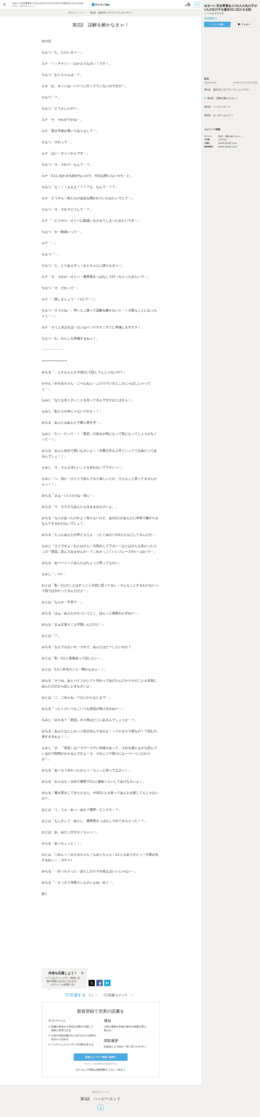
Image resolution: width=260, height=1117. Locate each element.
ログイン (113, 1064)
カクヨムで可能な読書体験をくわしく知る (101, 1069)
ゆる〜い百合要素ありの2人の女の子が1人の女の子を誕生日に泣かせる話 (230, 7)
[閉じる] (82, 973)
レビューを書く (217, 24)
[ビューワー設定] (188, 4)
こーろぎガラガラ (214, 13)
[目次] (197, 4)
